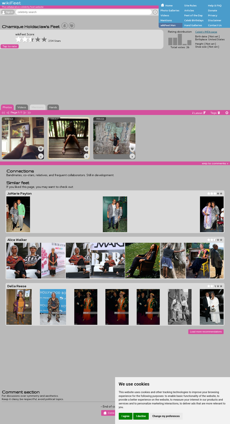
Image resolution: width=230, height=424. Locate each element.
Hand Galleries (193, 25)
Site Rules (190, 5)
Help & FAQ (215, 5)
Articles (189, 10)
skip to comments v (215, 163)
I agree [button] (126, 416)
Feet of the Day (193, 15)
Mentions (166, 20)
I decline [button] (141, 416)
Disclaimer (214, 20)
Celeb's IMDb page (206, 31)
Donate (212, 10)
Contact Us (215, 25)
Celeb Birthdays (193, 20)
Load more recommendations (206, 331)
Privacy (212, 15)
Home (169, 5)
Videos (164, 15)
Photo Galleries (169, 10)
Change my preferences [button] (166, 416)
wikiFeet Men (167, 25)
